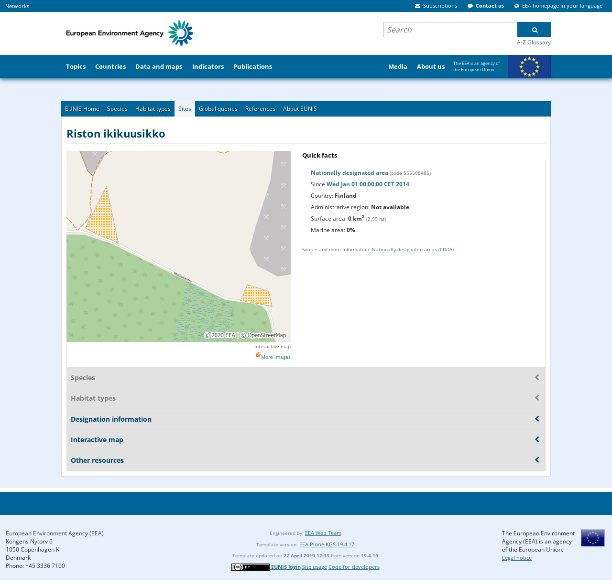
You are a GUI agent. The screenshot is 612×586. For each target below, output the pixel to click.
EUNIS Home (82, 109)
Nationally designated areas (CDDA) (413, 249)
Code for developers (354, 566)
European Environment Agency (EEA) (55, 533)
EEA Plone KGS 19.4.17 (326, 544)
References (260, 109)
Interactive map (272, 346)
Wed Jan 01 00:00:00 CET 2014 (368, 184)
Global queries (218, 109)
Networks (17, 6)
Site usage (314, 566)
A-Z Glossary (534, 42)
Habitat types (153, 109)
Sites (184, 109)
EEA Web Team (323, 532)
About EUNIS (300, 109)
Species (117, 109)
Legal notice (517, 557)
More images (276, 356)
